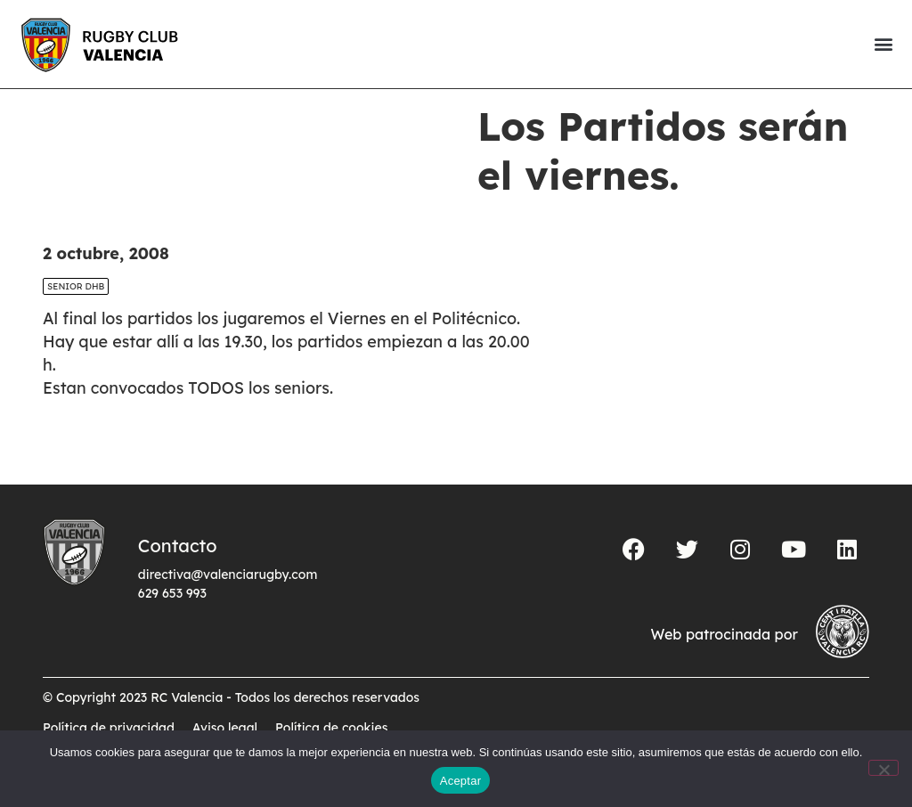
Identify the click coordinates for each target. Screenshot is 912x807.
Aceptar (461, 780)
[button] (883, 44)
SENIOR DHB (75, 316)
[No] (883, 768)
